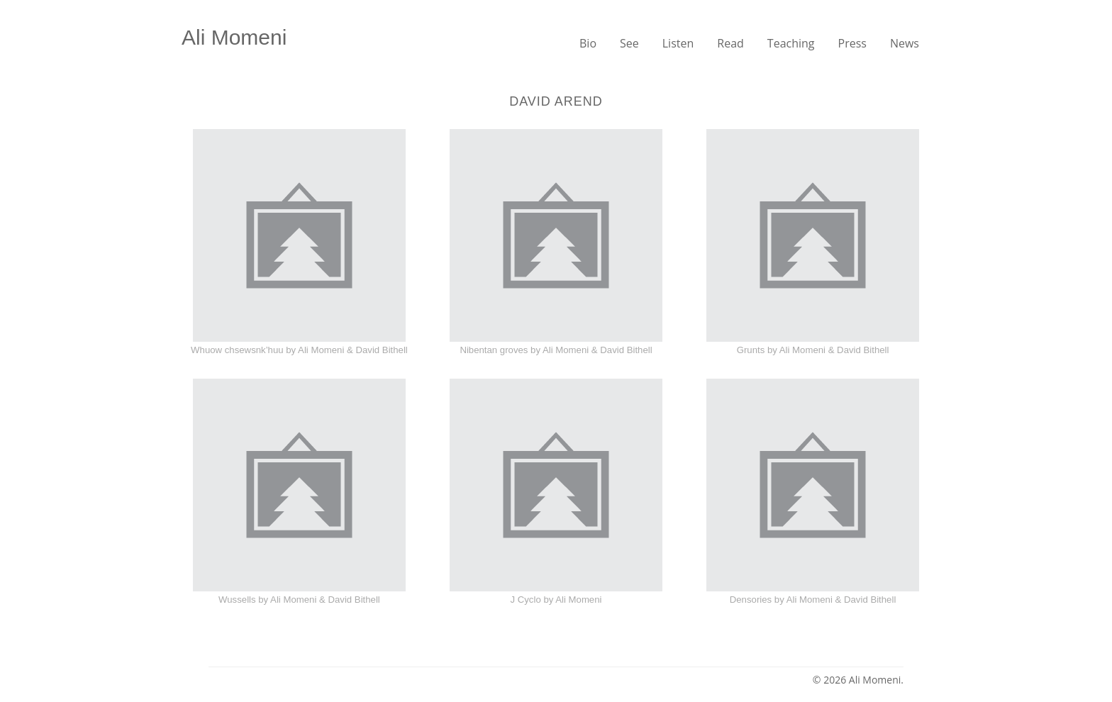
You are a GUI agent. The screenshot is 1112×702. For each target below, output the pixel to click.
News (904, 43)
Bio (587, 43)
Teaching (791, 43)
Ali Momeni (234, 37)
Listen (678, 43)
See (629, 43)
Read (730, 43)
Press (852, 43)
